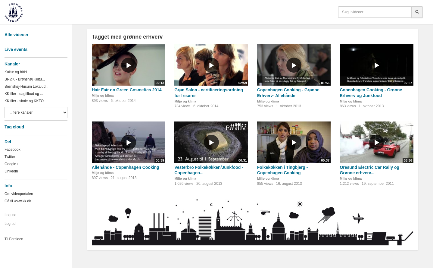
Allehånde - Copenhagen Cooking (125, 167)
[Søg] (417, 12)
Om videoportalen (19, 194)
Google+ (11, 164)
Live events (16, 49)
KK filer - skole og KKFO (24, 101)
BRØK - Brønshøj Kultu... (25, 79)
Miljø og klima (103, 95)
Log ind (10, 215)
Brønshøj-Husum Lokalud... (26, 86)
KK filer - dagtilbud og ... (24, 94)
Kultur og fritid (16, 72)
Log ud (10, 224)
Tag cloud (14, 127)
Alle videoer (16, 34)
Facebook (12, 149)
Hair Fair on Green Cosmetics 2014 (127, 89)
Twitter (10, 157)
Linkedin (11, 171)
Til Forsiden (14, 239)
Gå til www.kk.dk (18, 201)
